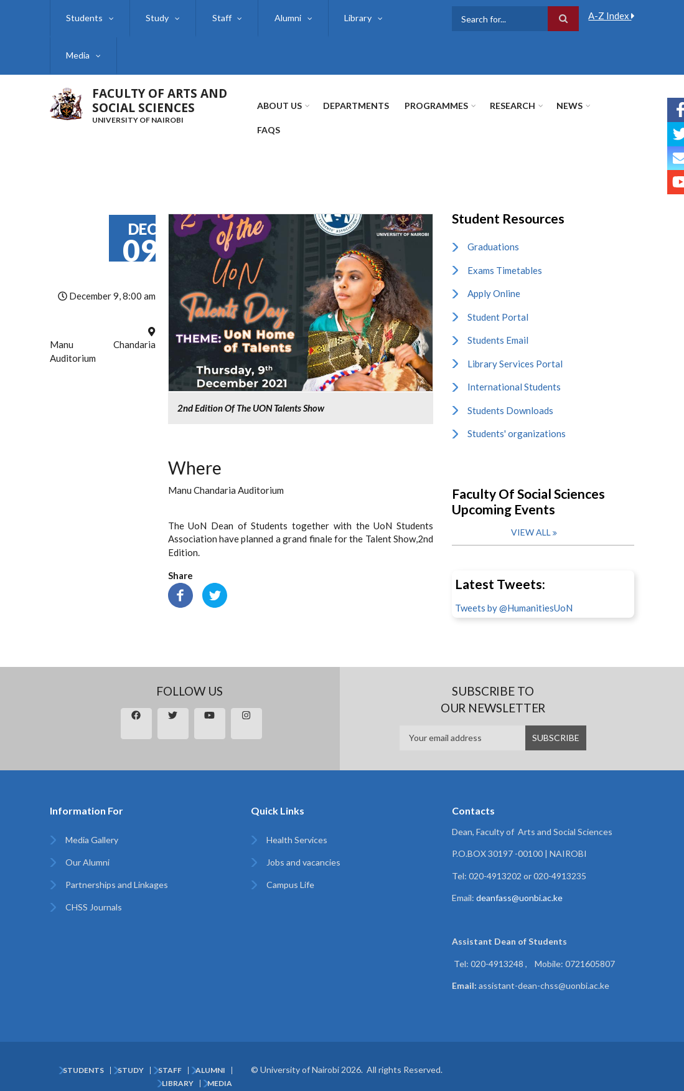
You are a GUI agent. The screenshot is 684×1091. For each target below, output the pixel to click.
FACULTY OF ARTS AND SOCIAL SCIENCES (159, 100)
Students (84, 17)
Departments (356, 105)
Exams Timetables (504, 256)
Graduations (493, 233)
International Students (514, 373)
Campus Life (290, 871)
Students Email (497, 326)
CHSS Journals (93, 893)
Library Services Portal (515, 350)
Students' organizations (516, 419)
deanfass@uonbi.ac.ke (519, 884)
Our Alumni (87, 848)
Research (511, 105)
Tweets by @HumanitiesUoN (514, 594)
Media (78, 55)
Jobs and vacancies (303, 848)
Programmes (435, 105)
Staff (220, 17)
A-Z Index (611, 15)
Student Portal (497, 303)
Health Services (296, 826)
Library (354, 17)
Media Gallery (91, 826)
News (568, 105)
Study (156, 17)
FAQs (613, 105)
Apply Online (493, 279)
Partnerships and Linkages (116, 871)
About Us (279, 105)
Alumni (285, 17)
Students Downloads (510, 396)
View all (531, 518)
